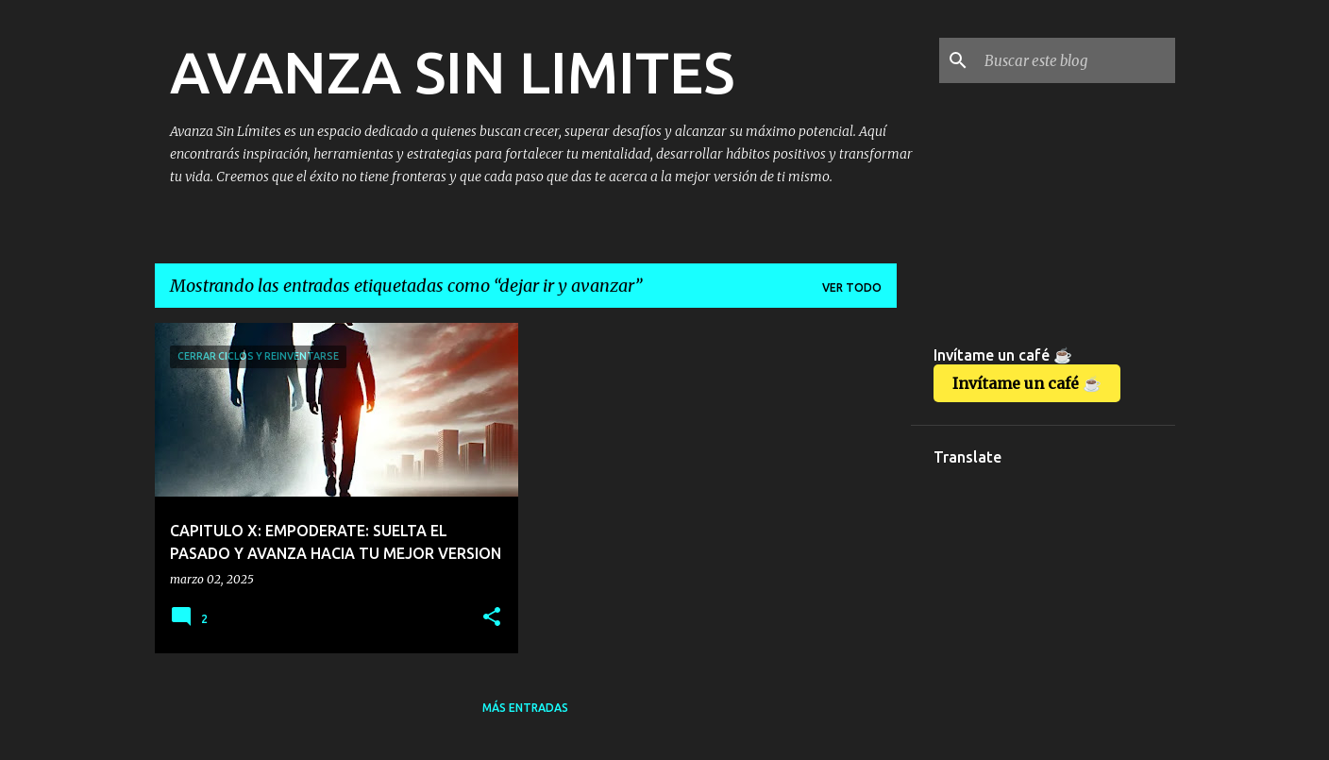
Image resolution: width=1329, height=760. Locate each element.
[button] (491, 618)
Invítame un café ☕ (1027, 383)
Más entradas (525, 707)
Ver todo (852, 287)
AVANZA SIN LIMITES (452, 72)
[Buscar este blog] (1076, 60)
